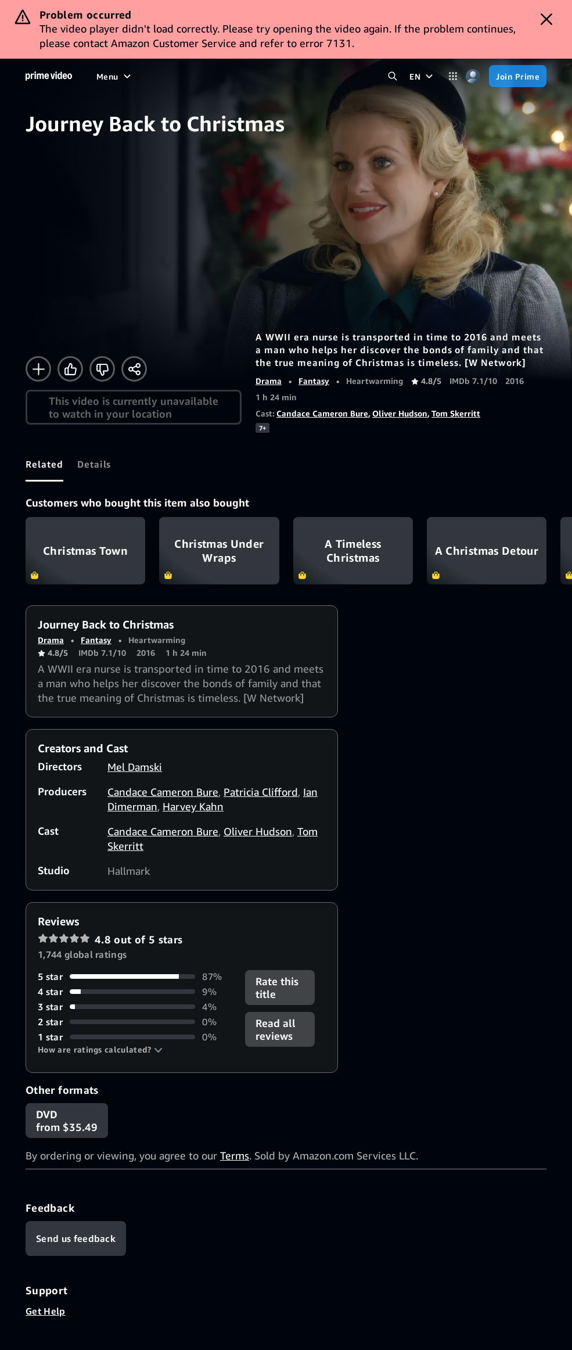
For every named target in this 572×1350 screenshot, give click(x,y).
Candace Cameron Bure (322, 413)
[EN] (422, 76)
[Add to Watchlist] (38, 369)
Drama (269, 381)
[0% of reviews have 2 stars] (134, 1021)
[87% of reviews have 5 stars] (134, 976)
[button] (100, 1050)
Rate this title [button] (277, 987)
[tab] (44, 464)
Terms (234, 1155)
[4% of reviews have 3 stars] (134, 1006)
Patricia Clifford (261, 791)
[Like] (70, 369)
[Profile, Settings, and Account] (473, 76)
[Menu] (115, 76)
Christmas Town (85, 550)
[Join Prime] (517, 76)
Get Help (46, 1311)
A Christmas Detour (486, 550)
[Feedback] (76, 1238)
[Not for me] (102, 369)
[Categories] (453, 76)
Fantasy (313, 381)
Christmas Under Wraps (219, 550)
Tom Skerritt (455, 413)
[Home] (49, 76)
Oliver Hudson (399, 413)
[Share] (134, 369)
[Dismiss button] (546, 19)
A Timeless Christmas (353, 550)
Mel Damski (134, 766)
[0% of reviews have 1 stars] (134, 1037)
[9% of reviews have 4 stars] (134, 991)
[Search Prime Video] (392, 76)
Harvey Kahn (193, 806)
